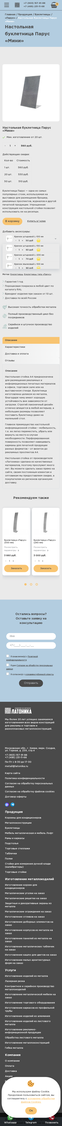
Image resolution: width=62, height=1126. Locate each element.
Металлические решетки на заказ (26, 898)
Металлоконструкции (18, 823)
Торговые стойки (15, 872)
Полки (9, 859)
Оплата (9, 1066)
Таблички (11, 854)
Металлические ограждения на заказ (28, 912)
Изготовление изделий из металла (26, 976)
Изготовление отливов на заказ (25, 917)
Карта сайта (12, 773)
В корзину (12, 221)
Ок (31, 1110)
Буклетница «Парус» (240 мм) (45, 541)
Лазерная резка (15, 981)
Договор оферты (15, 797)
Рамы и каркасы (14, 838)
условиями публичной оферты (39, 674)
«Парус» (10, 18)
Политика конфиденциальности (25, 778)
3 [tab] (37, 584)
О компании (12, 1061)
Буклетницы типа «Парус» (37, 274)
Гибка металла (14, 1048)
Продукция (25, 15)
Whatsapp (10, 1119)
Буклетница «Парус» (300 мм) (15, 541)
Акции (9, 1076)
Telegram (31, 1119)
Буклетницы (42, 15)
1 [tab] (25, 584)
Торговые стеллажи (17, 849)
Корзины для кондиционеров (23, 818)
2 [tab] (31, 584)
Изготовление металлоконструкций (27, 1043)
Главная (10, 15)
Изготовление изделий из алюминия (27, 1016)
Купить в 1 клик (36, 221)
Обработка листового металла (24, 1038)
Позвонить (51, 1119)
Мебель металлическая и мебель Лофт (29, 833)
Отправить (31, 683)
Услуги (10, 970)
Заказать (16, 568)
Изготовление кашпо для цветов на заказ (31, 955)
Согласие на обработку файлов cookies (29, 792)
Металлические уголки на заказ (25, 893)
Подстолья (11, 843)
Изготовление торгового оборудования (30, 1003)
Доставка (11, 1071)
